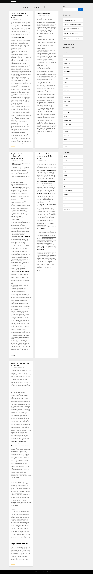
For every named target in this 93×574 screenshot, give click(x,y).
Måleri (65, 183)
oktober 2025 (67, 74)
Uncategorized (67, 209)
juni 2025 (66, 82)
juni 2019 (66, 146)
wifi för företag (19, 493)
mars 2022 (66, 135)
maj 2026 (66, 56)
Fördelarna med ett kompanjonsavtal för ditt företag (44, 156)
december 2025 (67, 71)
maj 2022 (66, 127)
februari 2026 (67, 63)
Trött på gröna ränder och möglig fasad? (72, 24)
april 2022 (66, 131)
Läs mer (13, 146)
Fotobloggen (13, 1)
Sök (64, 6)
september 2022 (67, 124)
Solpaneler (66, 194)
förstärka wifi (14, 533)
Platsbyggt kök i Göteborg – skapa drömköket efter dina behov (20, 15)
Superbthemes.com (55, 572)
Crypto (65, 160)
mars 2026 (66, 59)
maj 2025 (66, 86)
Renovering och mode (43, 13)
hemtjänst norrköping (42, 51)
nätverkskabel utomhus (16, 441)
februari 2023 (67, 112)
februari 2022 (67, 139)
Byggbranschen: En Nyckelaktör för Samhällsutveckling (17, 156)
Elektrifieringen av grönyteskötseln (71, 38)
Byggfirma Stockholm (16, 187)
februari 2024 (67, 93)
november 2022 (67, 120)
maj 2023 (66, 105)
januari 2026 (66, 67)
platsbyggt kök (20, 37)
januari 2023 (66, 116)
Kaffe (65, 179)
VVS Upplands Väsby (16, 338)
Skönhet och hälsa (68, 190)
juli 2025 (66, 78)
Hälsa (65, 167)
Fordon (65, 164)
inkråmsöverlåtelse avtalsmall (49, 237)
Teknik (65, 201)
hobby (65, 175)
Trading (65, 205)
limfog (38, 22)
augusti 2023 (67, 101)
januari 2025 (66, 90)
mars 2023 (66, 109)
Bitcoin (65, 156)
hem (65, 171)
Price (65, 186)
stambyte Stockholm (25, 236)
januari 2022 (66, 143)
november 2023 (67, 97)
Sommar (65, 198)
